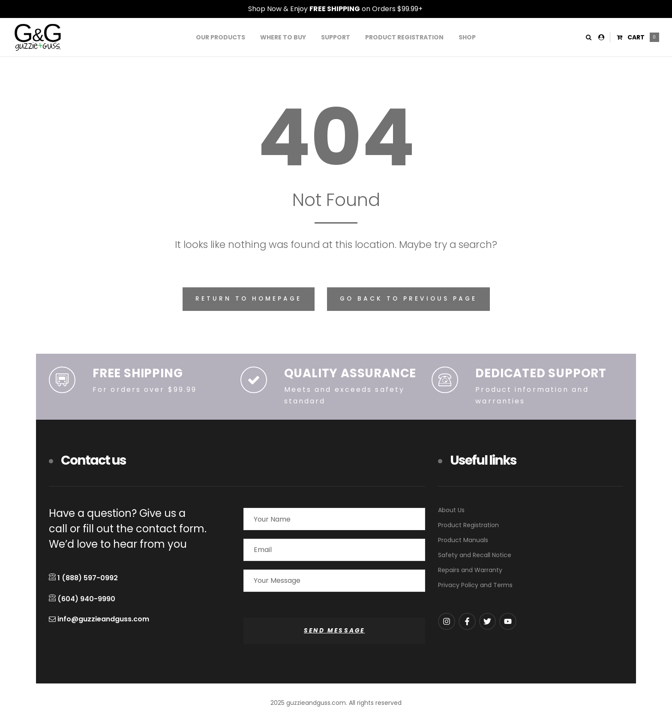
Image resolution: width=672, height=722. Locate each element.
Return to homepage (248, 299)
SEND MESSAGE (334, 631)
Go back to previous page (408, 299)
